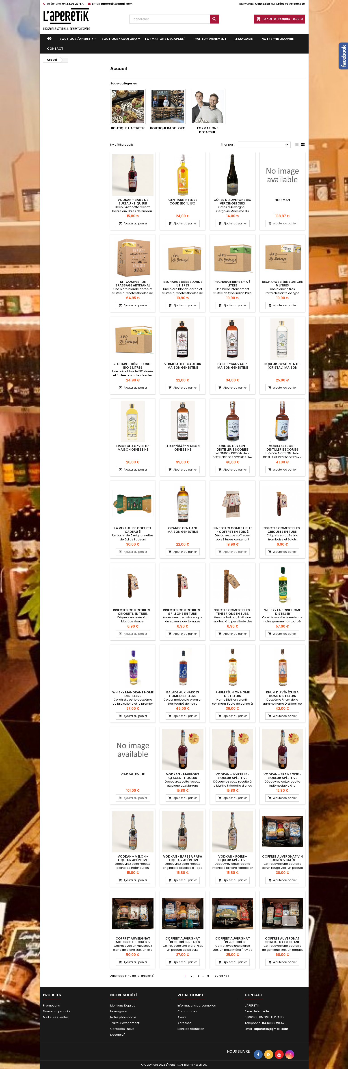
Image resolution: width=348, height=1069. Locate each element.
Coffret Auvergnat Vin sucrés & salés (282, 858)
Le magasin (243, 39)
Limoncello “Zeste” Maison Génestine (132, 448)
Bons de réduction (190, 1029)
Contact (55, 48)
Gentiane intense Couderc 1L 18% (182, 202)
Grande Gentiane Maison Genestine (182, 530)
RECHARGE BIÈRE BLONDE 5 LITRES (182, 284)
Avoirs (181, 1017)
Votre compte (191, 995)
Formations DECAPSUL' (165, 39)
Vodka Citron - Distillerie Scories (282, 448)
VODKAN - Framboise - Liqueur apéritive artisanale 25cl (282, 778)
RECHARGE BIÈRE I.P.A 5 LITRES (233, 284)
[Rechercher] (174, 19)
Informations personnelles (196, 1005)
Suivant (222, 976)
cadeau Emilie (133, 774)
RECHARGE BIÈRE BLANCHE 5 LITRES (282, 284)
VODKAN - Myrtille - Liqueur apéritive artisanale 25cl (232, 778)
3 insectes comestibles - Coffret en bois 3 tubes (233, 532)
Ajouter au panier (133, 223)
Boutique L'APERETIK (76, 39)
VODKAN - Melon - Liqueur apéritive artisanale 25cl (133, 860)
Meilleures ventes (56, 1017)
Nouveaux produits (56, 1011)
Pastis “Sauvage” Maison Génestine (232, 366)
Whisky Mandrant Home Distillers (132, 694)
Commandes (187, 1011)
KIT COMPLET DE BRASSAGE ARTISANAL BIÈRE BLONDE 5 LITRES (132, 285)
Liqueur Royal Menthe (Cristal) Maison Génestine (282, 367)
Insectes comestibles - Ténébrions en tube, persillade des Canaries (232, 613)
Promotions (51, 1005)
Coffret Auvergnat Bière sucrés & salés (182, 940)
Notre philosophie (278, 39)
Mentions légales (122, 1005)
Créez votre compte (290, 4)
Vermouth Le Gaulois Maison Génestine (182, 366)
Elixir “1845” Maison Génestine (183, 448)
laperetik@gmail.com (116, 4)
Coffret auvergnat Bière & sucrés (232, 940)
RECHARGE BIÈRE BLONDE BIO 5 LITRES (132, 366)
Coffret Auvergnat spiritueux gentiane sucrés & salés (282, 942)
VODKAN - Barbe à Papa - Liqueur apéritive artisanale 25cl (182, 860)
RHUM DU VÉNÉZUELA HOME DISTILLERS (282, 694)
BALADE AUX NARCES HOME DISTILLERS (182, 694)
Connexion (262, 4)
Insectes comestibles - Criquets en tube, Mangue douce (133, 613)
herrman (282, 200)
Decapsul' (117, 1034)
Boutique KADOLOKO (119, 39)
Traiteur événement (209, 39)
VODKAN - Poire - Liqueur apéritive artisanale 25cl (232, 860)
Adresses (184, 1023)
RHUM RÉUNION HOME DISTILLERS (233, 694)
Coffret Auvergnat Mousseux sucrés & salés (133, 942)
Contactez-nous (122, 1029)
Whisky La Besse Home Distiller (282, 612)
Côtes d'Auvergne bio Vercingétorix (232, 202)
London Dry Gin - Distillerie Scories (233, 448)
